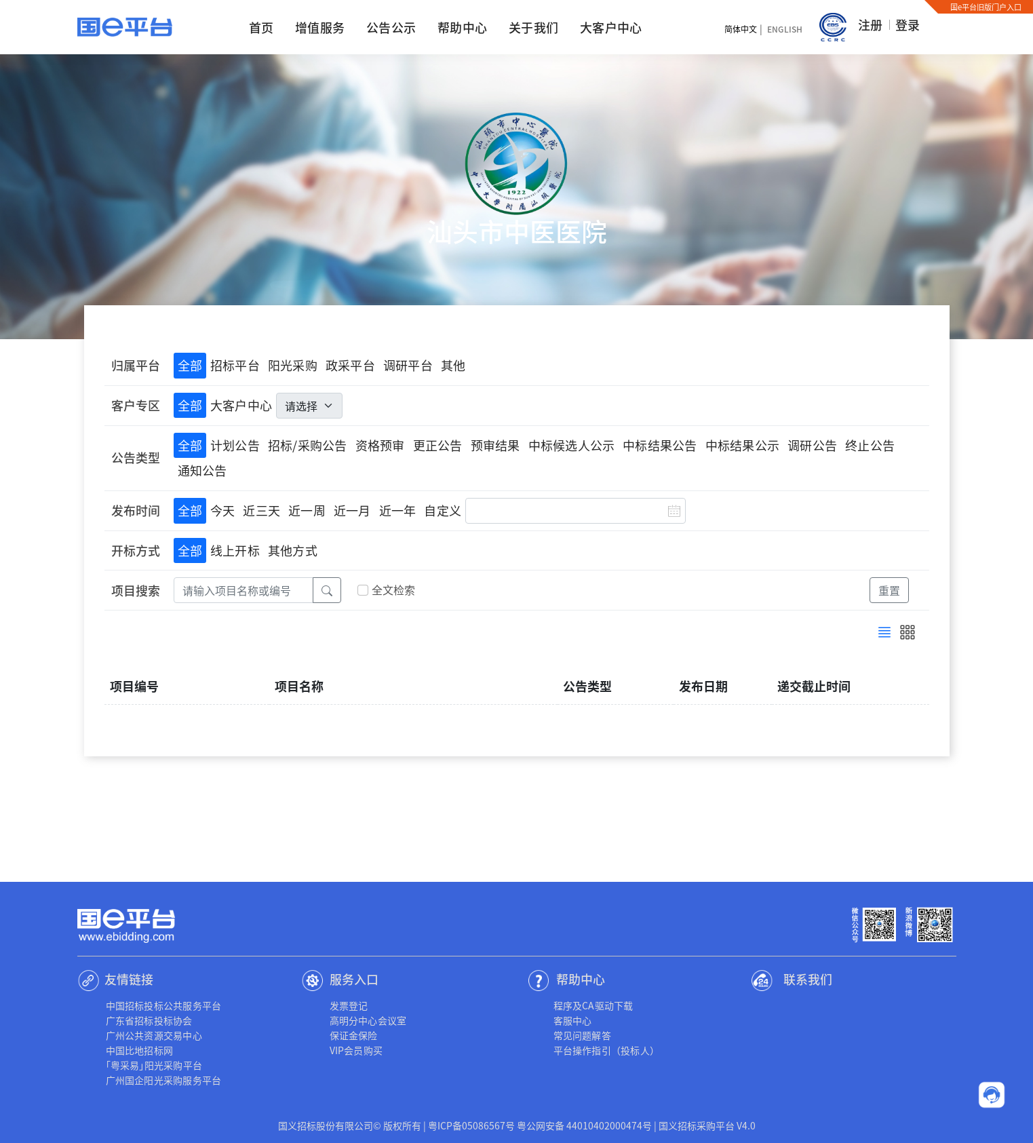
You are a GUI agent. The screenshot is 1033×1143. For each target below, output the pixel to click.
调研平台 (408, 365)
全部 (190, 365)
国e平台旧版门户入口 (985, 6)
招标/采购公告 (307, 445)
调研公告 (812, 445)
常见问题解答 (582, 1035)
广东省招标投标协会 (149, 1020)
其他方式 (292, 550)
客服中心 (572, 1020)
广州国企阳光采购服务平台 (164, 1080)
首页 (261, 27)
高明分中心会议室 (368, 1020)
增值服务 (320, 27)
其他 (453, 365)
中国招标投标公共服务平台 (164, 1005)
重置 (889, 590)
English (785, 29)
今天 (222, 510)
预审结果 (495, 445)
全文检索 (394, 590)
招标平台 (235, 365)
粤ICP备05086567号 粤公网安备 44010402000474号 (540, 1125)
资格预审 (380, 445)
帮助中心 (462, 27)
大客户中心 (611, 27)
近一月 (352, 510)
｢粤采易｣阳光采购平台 (154, 1065)
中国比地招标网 (140, 1050)
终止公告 (870, 445)
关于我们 (533, 27)
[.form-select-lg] (309, 406)
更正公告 (438, 445)
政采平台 (350, 365)
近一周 (307, 510)
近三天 (261, 510)
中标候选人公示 (571, 445)
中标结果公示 (742, 445)
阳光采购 (292, 365)
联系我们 (807, 978)
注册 (870, 24)
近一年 (397, 510)
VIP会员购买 (356, 1050)
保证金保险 (354, 1035)
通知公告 (202, 470)
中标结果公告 (660, 445)
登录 (907, 24)
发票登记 (349, 1005)
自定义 (442, 510)
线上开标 (235, 550)
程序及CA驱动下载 (593, 1005)
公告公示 (391, 27)
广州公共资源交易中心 (154, 1035)
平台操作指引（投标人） (606, 1050)
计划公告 (235, 445)
